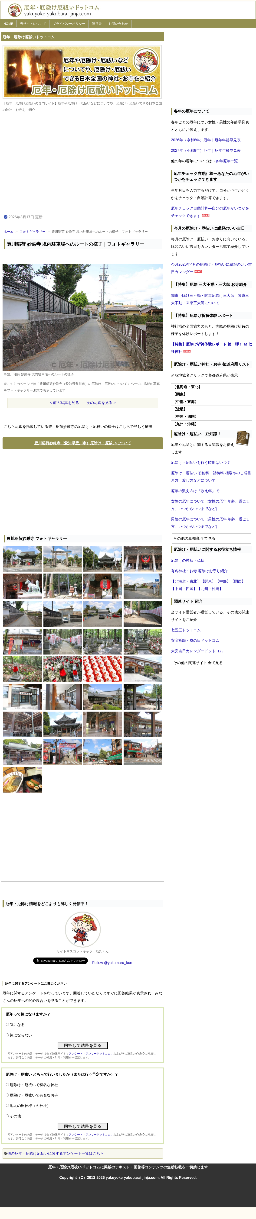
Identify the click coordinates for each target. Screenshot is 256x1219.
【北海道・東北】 (186, 581)
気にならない (21, 1035)
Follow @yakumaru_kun (112, 963)
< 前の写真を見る (64, 403)
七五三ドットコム (186, 630)
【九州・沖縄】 (210, 589)
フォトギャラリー (33, 231)
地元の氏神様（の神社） (30, 1106)
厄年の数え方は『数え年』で (195, 491)
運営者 (97, 24)
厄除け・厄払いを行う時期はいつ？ (200, 462)
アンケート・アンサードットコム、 (91, 1053)
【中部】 (223, 581)
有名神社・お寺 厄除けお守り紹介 (199, 571)
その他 (15, 1116)
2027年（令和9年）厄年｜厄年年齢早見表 (206, 150)
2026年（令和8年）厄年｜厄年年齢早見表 (206, 140)
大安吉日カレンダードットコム (197, 651)
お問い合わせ (118, 24)
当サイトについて (33, 24)
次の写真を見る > (101, 403)
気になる (17, 1025)
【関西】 (237, 581)
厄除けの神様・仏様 (187, 560)
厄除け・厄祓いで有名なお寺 (34, 1095)
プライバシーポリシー (69, 24)
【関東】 (208, 581)
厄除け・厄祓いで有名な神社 (34, 1085)
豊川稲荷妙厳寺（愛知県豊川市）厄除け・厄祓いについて (82, 443)
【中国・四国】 (184, 589)
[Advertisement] (83, 490)
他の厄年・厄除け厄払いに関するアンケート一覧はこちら (55, 1153)
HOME (8, 24)
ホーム (8, 231)
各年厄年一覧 (227, 161)
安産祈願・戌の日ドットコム (195, 640)
